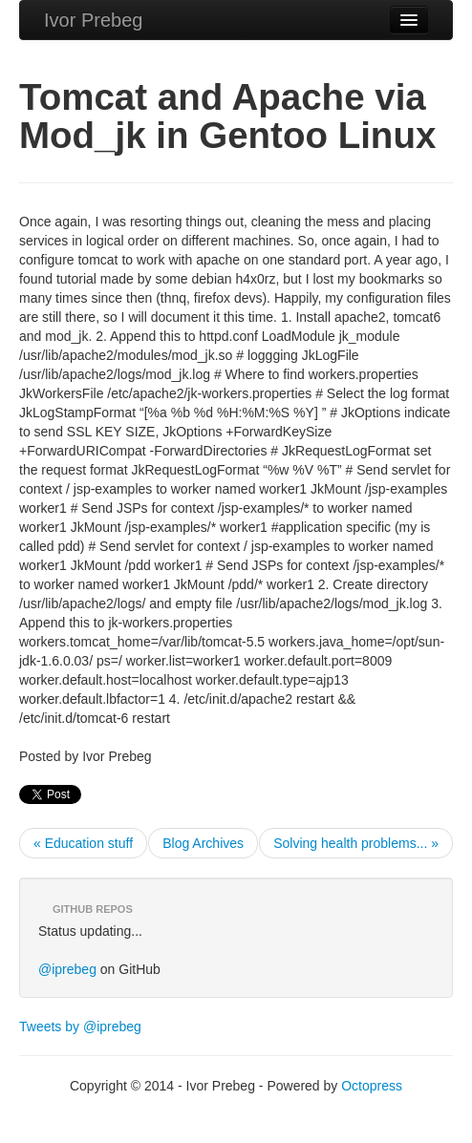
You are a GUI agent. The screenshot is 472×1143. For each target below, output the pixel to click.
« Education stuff (83, 843)
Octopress (371, 1085)
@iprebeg (67, 969)
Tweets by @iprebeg (80, 1026)
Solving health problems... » (356, 843)
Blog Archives (203, 843)
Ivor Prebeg (93, 20)
